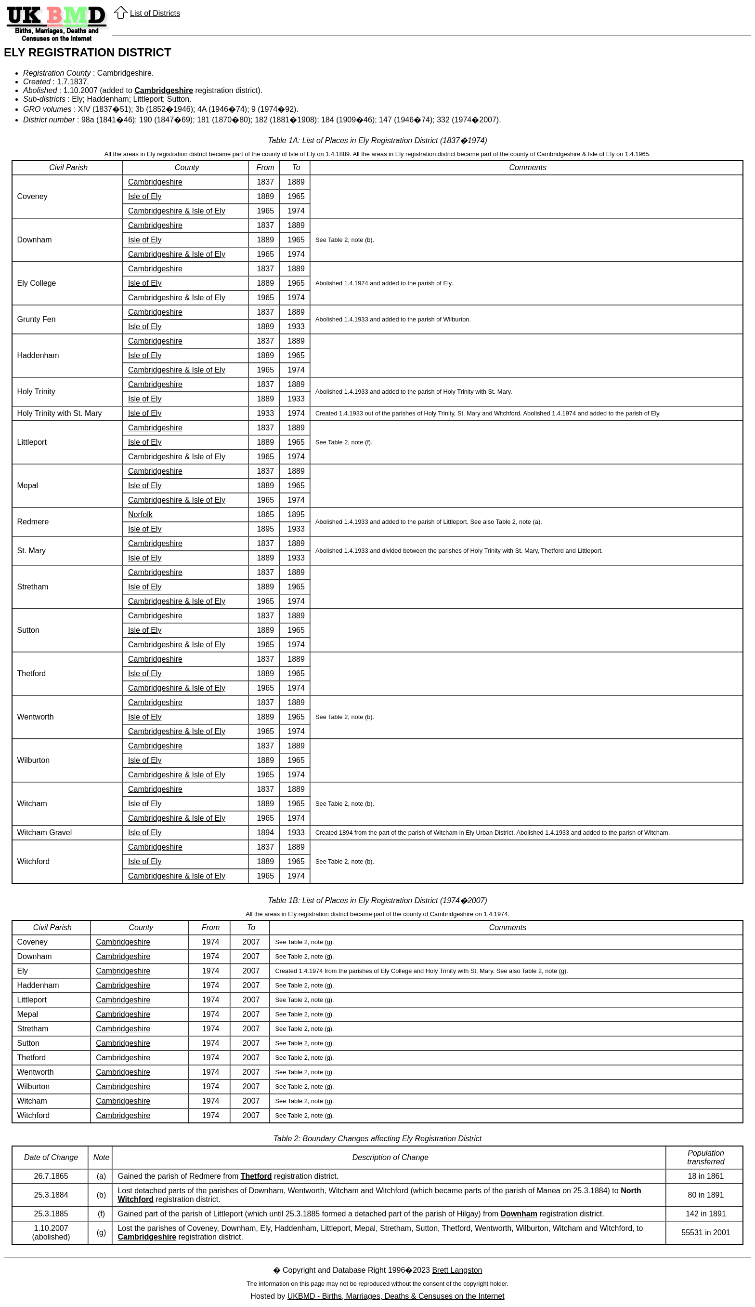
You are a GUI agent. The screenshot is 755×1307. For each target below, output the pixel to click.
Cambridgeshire (163, 90)
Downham (519, 1214)
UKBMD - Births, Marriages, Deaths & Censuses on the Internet (396, 1296)
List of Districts (155, 13)
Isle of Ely (144, 196)
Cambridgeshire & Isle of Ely (176, 211)
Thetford (256, 1176)
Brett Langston (457, 1270)
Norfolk (140, 514)
